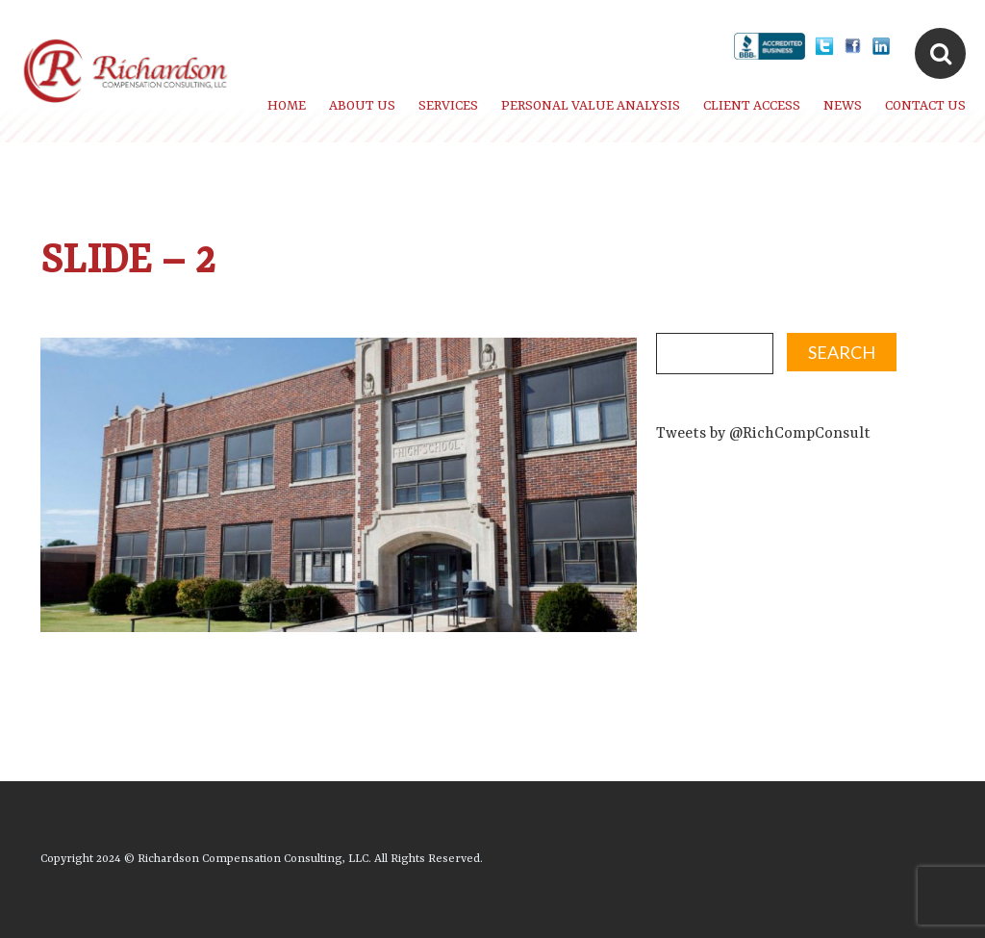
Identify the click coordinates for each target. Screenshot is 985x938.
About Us (362, 106)
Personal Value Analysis (590, 106)
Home (286, 106)
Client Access (751, 106)
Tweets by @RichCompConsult (763, 434)
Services (448, 106)
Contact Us (925, 106)
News (842, 106)
